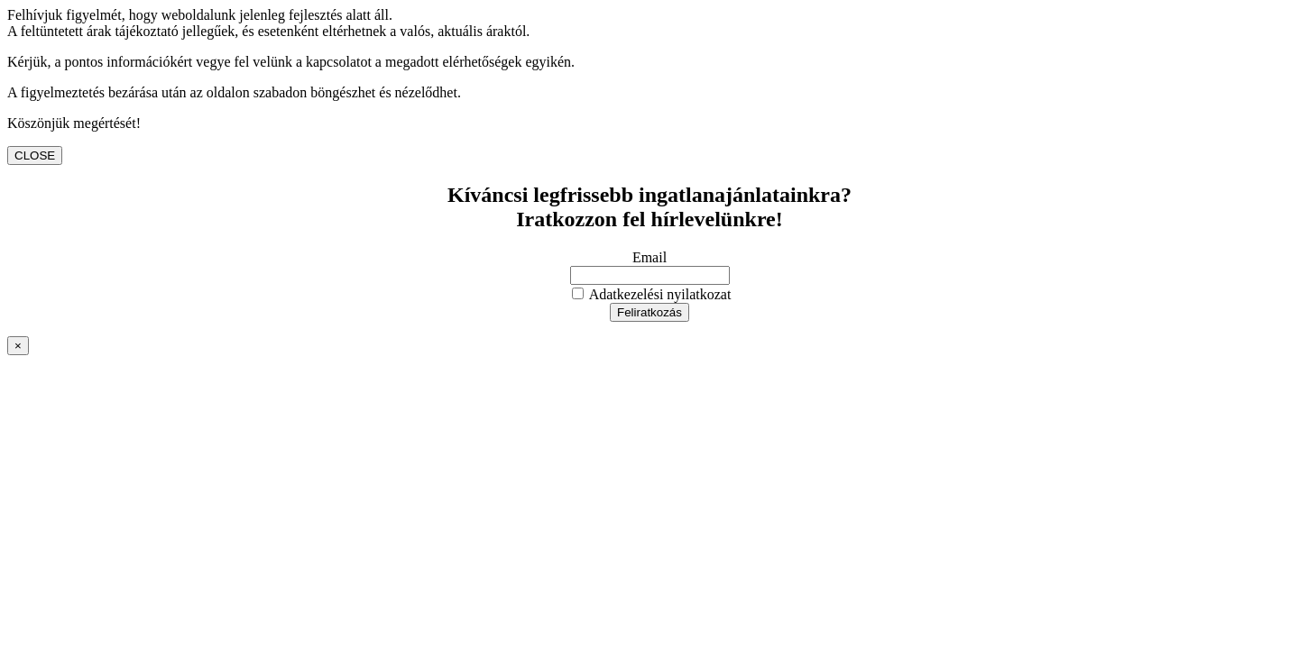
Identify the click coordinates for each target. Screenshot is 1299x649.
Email (649, 257)
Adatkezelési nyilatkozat (652, 294)
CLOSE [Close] (34, 155)
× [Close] (18, 345)
